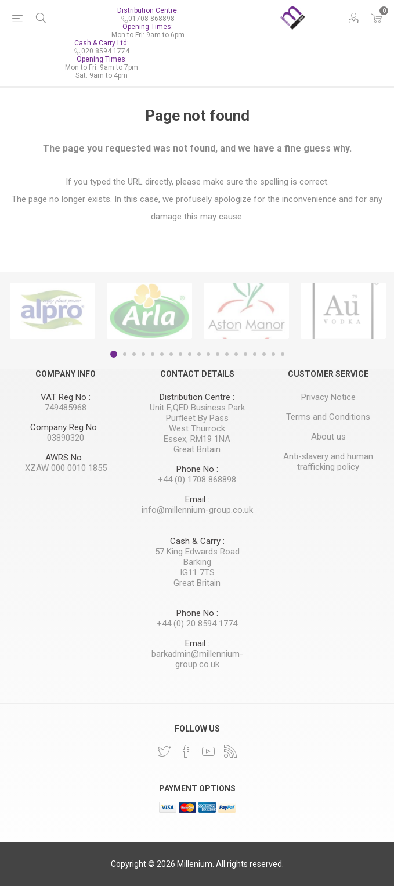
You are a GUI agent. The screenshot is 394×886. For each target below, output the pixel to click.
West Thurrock (197, 428)
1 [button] (113, 354)
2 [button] (124, 354)
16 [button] (254, 354)
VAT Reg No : (66, 397)
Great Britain (197, 449)
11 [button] (208, 354)
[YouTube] (208, 751)
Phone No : (197, 469)
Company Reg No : (65, 427)
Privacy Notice (328, 397)
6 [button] (162, 354)
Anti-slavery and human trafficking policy (328, 461)
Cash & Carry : (197, 541)
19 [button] (282, 354)
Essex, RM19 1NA (197, 439)
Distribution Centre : (197, 397)
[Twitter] (164, 751)
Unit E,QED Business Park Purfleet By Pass (197, 412)
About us (328, 436)
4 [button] (143, 354)
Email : (197, 499)
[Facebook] (186, 751)
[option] (52, 311)
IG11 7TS (197, 572)
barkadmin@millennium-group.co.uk (197, 659)
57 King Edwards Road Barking (197, 556)
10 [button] (199, 354)
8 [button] (180, 354)
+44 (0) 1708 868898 (197, 479)
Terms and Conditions (328, 417)
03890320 (65, 438)
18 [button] (273, 354)
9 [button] (189, 354)
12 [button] (217, 354)
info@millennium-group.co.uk (197, 510)
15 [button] (245, 354)
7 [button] (171, 354)
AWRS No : (65, 457)
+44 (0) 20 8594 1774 (197, 623)
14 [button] (236, 354)
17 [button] (264, 354)
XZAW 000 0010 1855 (66, 468)
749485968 (65, 407)
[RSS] (230, 751)
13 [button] (227, 354)
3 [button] (134, 354)
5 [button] (152, 354)
